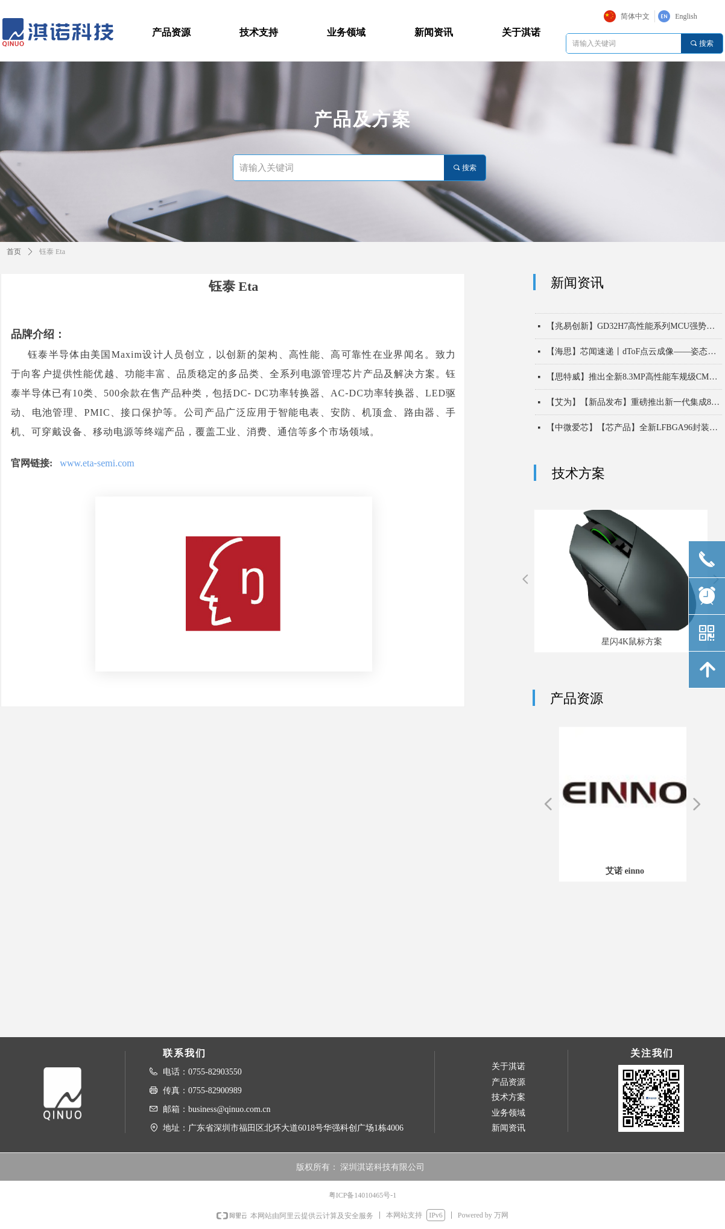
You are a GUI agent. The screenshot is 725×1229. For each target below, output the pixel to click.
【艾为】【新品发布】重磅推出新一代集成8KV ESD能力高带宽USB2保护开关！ (634, 406)
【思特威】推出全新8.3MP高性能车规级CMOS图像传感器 (634, 381)
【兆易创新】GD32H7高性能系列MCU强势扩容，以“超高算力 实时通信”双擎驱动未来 (634, 330)
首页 (14, 251)
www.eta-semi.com (97, 463)
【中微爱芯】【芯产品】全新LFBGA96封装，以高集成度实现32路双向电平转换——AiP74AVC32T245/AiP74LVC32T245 (634, 431)
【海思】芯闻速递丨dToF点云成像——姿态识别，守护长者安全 (634, 355)
